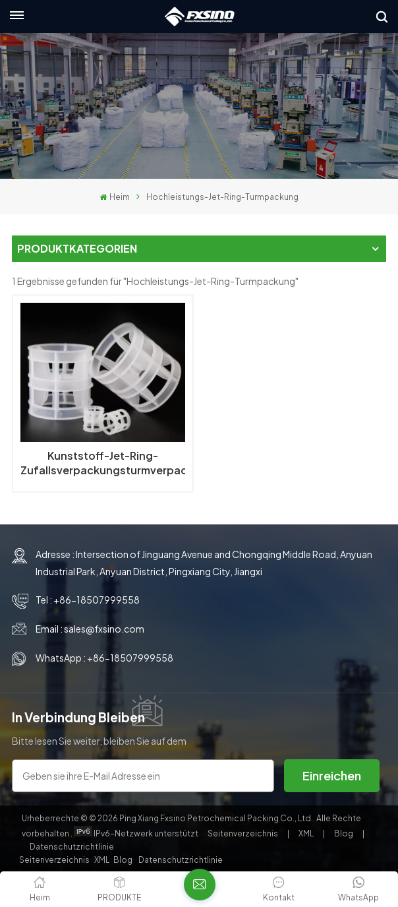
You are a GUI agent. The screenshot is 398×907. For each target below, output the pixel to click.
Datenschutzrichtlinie (72, 847)
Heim (114, 197)
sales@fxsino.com (104, 629)
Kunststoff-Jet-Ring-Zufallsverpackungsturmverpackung (102, 463)
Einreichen (331, 775)
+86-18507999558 (96, 600)
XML (306, 833)
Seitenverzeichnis (243, 833)
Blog (344, 833)
